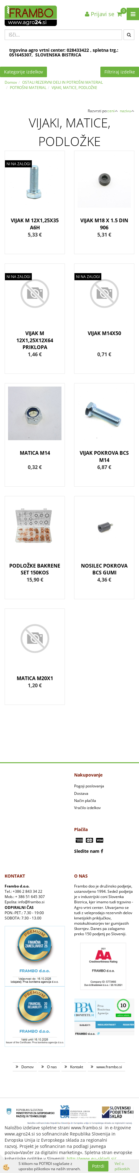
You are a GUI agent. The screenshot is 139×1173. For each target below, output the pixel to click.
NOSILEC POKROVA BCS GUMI (104, 569)
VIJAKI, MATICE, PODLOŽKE (74, 87)
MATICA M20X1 (35, 678)
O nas (52, 1066)
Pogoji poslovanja (89, 786)
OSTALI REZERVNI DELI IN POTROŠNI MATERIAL (62, 82)
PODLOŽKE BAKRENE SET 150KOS (34, 569)
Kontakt (76, 1066)
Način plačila (85, 800)
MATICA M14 (35, 452)
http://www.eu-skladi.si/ (91, 1159)
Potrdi (98, 1166)
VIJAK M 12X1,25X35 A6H (35, 224)
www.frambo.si (109, 1066)
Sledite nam (86, 851)
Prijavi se (99, 14)
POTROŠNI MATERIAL (28, 87)
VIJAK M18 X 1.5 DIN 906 (104, 224)
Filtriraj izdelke (119, 72)
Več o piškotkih (122, 1166)
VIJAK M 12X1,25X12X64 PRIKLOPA (34, 340)
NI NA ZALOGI (18, 163)
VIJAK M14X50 (104, 333)
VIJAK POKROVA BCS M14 (104, 456)
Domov (11, 82)
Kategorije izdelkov (23, 72)
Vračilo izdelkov (87, 807)
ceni (112, 110)
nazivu (127, 110)
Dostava (81, 793)
